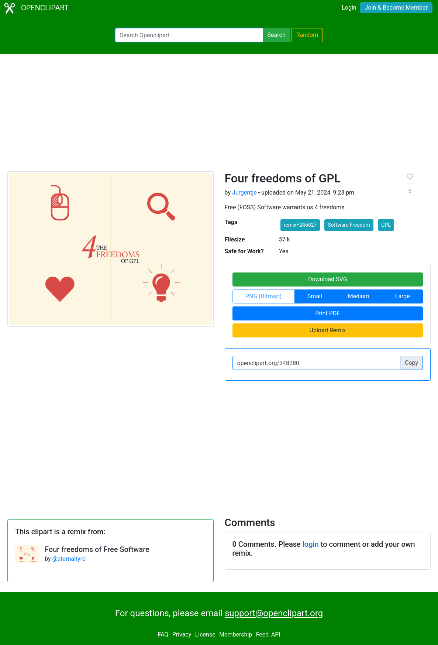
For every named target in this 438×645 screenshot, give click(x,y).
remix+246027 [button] (300, 225)
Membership (235, 634)
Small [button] (314, 296)
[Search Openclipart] (189, 35)
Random (307, 34)
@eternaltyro (69, 558)
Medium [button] (358, 296)
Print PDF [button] (327, 313)
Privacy (182, 634)
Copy (411, 362)
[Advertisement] (219, 116)
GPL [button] (386, 225)
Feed (262, 634)
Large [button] (402, 296)
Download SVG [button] (327, 279)
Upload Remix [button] (328, 330)
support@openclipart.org (274, 613)
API (275, 634)
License (205, 634)
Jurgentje (244, 192)
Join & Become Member (396, 7)
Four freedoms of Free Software (97, 549)
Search (277, 34)
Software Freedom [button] (349, 225)
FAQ (163, 634)
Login (349, 7)
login (311, 544)
